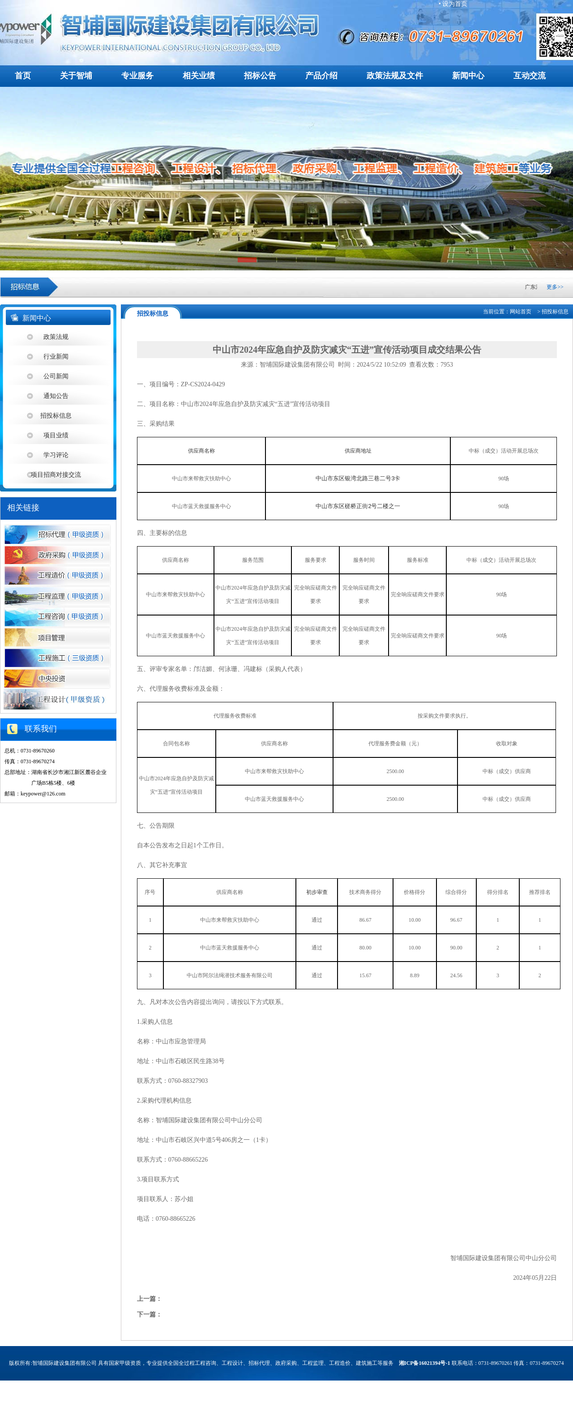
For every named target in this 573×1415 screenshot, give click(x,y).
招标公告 (260, 75)
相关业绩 (199, 75)
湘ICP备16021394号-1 (424, 1363)
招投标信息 (56, 415)
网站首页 (520, 311)
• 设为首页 (453, 3)
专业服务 (137, 75)
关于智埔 (76, 75)
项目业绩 (55, 435)
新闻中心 (468, 75)
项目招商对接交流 (56, 474)
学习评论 (55, 455)
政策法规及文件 (395, 75)
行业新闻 (55, 356)
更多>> (555, 287)
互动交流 (529, 75)
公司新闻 (55, 376)
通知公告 (55, 396)
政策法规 (55, 336)
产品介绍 (321, 75)
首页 (23, 75)
